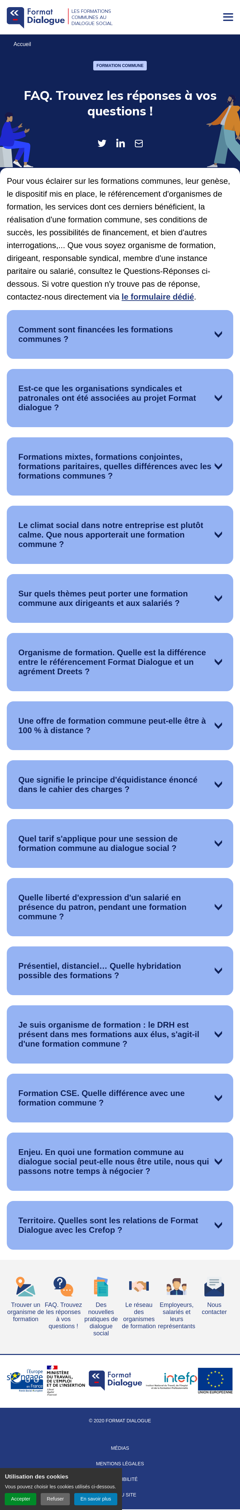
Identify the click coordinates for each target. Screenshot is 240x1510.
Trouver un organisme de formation (25, 1312)
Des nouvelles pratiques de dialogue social (101, 1319)
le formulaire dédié (158, 297)
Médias (120, 1448)
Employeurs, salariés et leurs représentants (176, 1316)
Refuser (55, 1499)
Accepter (20, 1499)
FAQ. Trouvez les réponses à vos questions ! (63, 1316)
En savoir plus (95, 1499)
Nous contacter (214, 1309)
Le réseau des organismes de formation (139, 1316)
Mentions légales (120, 1464)
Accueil (22, 45)
